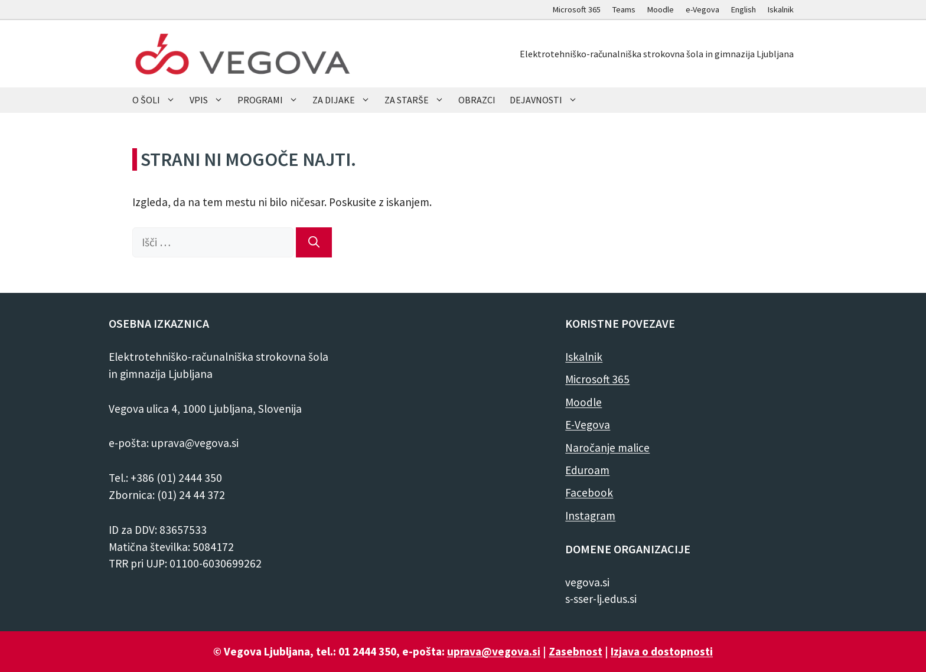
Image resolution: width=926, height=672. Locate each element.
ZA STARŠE (417, 100)
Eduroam (587, 470)
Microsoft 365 (577, 9)
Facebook (589, 492)
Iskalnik (781, 9)
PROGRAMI (271, 100)
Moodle (660, 9)
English (743, 9)
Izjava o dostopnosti (662, 651)
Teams (623, 9)
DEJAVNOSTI (547, 100)
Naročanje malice (607, 448)
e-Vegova (702, 9)
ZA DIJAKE (344, 100)
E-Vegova (587, 424)
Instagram (590, 515)
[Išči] (314, 242)
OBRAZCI (476, 100)
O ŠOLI (157, 100)
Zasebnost (575, 651)
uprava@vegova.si (493, 651)
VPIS (210, 100)
